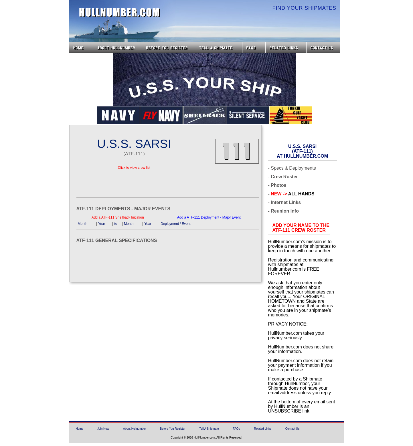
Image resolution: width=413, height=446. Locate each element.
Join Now (103, 428)
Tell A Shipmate (209, 428)
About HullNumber (117, 47)
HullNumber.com (119, 12)
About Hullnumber (134, 428)
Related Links (286, 47)
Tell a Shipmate (218, 47)
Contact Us (324, 47)
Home (81, 47)
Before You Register (172, 428)
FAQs (253, 47)
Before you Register (168, 47)
